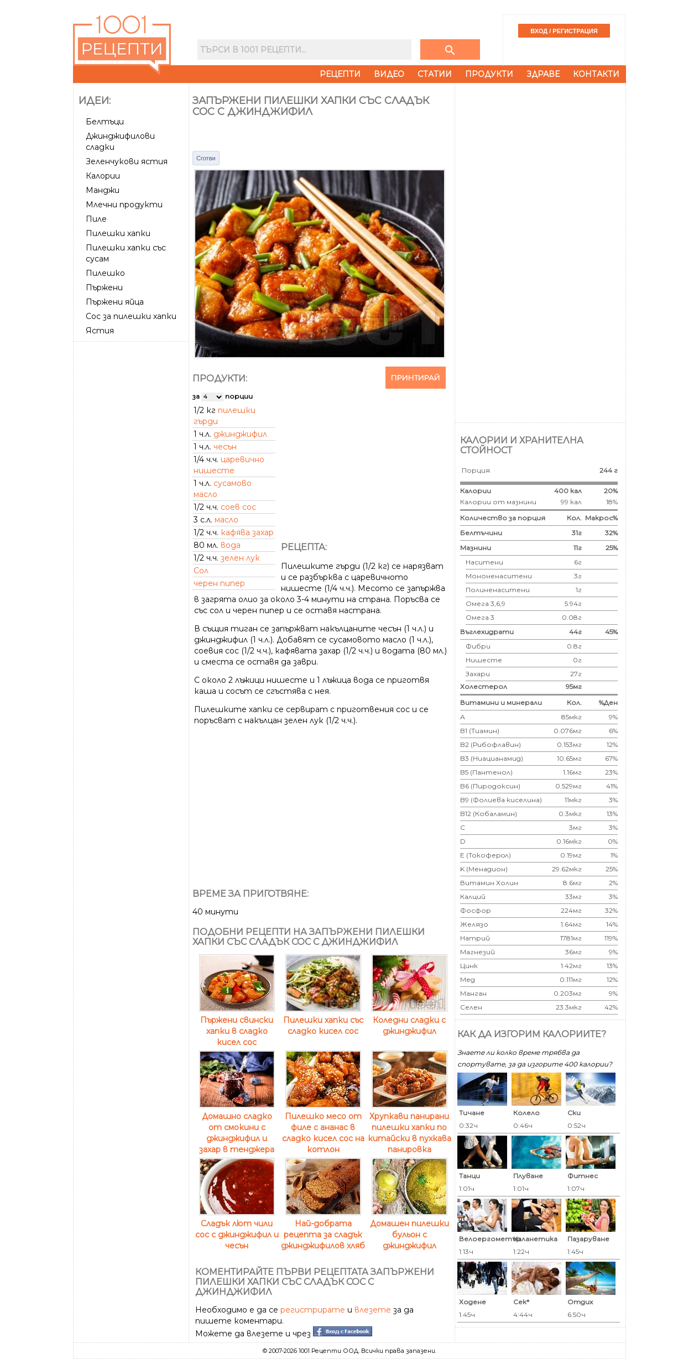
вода (231, 545)
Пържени (104, 287)
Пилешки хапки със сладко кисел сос (323, 1020)
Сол (201, 571)
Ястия (100, 331)
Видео (389, 74)
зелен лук (240, 558)
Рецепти (340, 74)
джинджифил (240, 434)
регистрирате (312, 1310)
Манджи (102, 190)
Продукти (489, 74)
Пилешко (105, 273)
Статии (435, 74)
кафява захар (247, 532)
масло (226, 520)
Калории (103, 176)
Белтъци (105, 122)
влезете (372, 1310)
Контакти (596, 74)
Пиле (96, 219)
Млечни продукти (124, 205)
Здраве (543, 74)
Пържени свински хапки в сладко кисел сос (237, 1025)
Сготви (206, 158)
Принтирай (415, 377)
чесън (225, 447)
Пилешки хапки (118, 233)
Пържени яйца (115, 302)
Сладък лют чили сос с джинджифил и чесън (237, 1229)
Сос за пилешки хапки (131, 316)
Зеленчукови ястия (127, 161)
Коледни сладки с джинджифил (409, 1020)
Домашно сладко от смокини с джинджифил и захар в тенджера (237, 1127)
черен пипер (219, 583)
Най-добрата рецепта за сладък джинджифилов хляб (323, 1229)
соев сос (238, 507)
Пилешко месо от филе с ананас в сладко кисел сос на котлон (323, 1127)
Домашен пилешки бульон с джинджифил (409, 1229)
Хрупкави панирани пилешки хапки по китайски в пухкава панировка (409, 1127)
